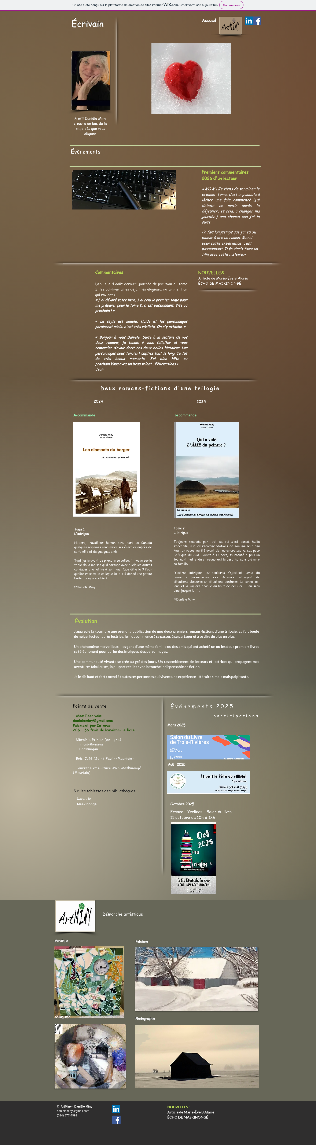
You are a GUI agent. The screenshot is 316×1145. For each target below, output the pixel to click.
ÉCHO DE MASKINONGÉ (219, 283)
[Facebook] (257, 21)
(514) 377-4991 (67, 1115)
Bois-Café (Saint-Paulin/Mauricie (104, 758)
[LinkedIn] (249, 21)
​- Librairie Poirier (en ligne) (97, 739)
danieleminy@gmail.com (93, 720)
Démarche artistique (123, 914)
